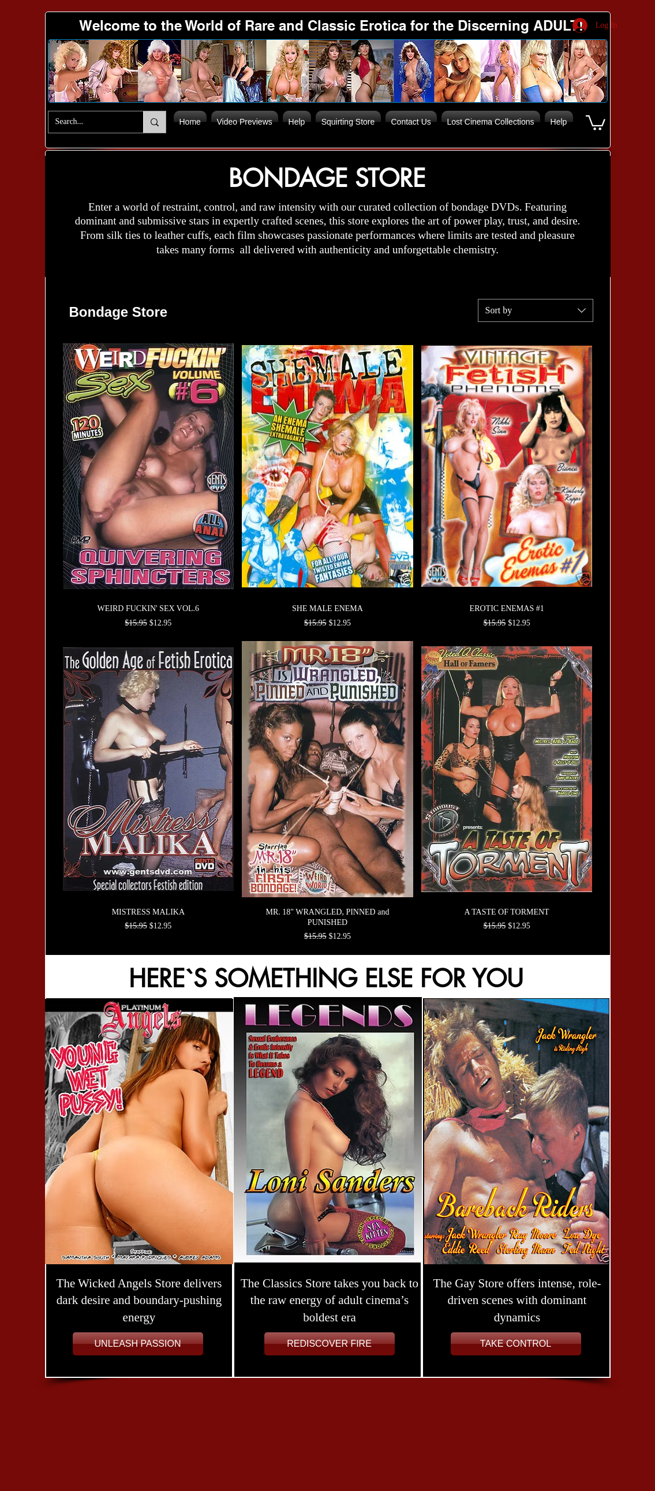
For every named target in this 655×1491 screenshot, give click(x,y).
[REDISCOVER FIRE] (329, 1343)
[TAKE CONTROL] (516, 1343)
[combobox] (535, 310)
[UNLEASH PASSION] (138, 1343)
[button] (595, 122)
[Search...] (87, 122)
